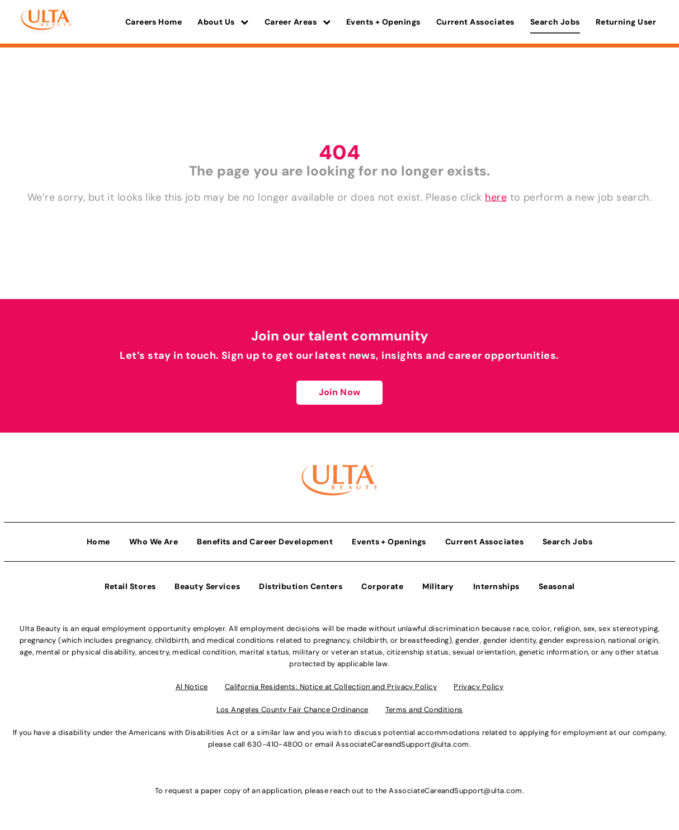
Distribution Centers (300, 586)
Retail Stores (130, 586)
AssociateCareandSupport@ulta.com (402, 744)
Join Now (339, 392)
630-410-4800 (275, 744)
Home (98, 542)
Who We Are (153, 542)
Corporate (382, 586)
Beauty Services (207, 586)
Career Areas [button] (298, 22)
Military (438, 586)
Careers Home (153, 22)
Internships (496, 586)
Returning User (626, 22)
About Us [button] (223, 22)
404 (339, 152)
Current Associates (475, 22)
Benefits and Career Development (265, 542)
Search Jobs (555, 22)
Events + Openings (383, 22)
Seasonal (557, 586)
